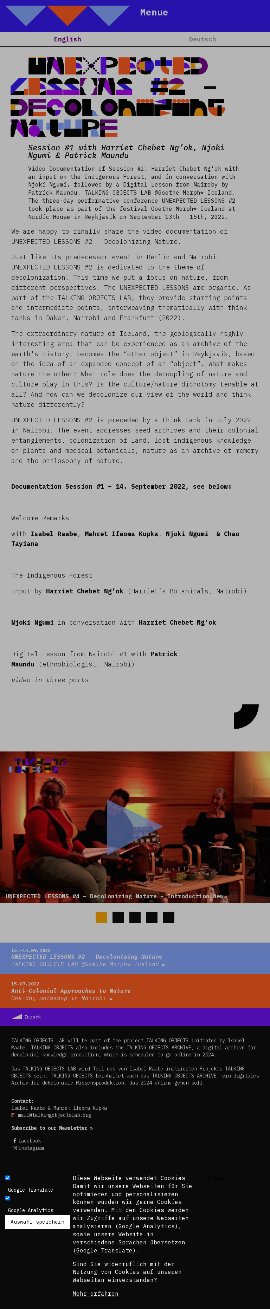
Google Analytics (30, 1210)
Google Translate (30, 1190)
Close (216, 1178)
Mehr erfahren (95, 1293)
